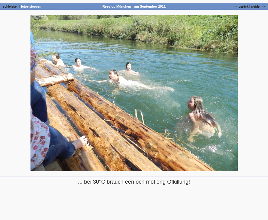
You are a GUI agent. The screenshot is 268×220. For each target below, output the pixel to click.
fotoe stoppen (31, 6)
